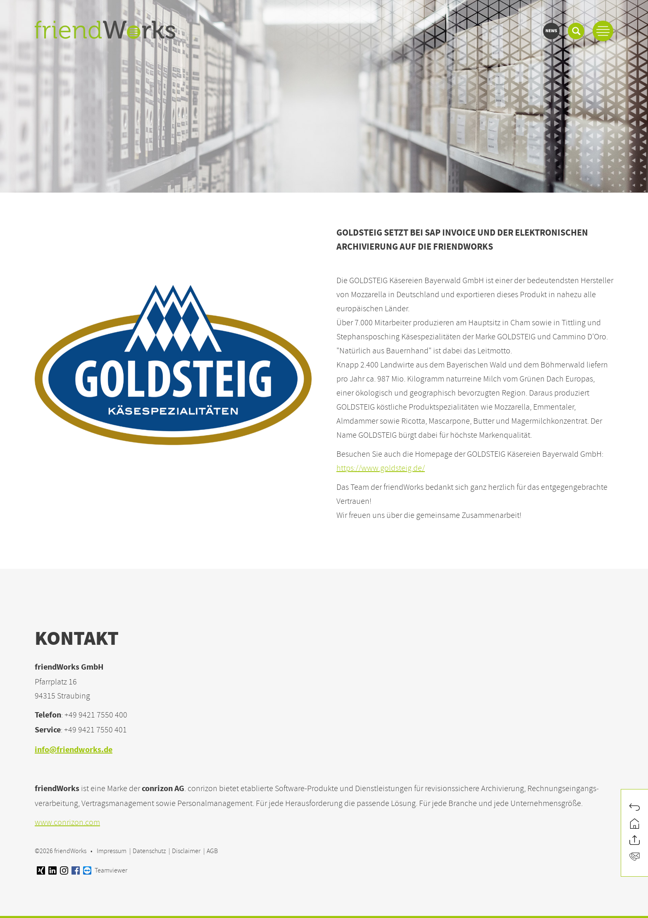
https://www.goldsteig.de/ (380, 468)
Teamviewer (105, 870)
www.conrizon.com (67, 822)
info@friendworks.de (73, 750)
